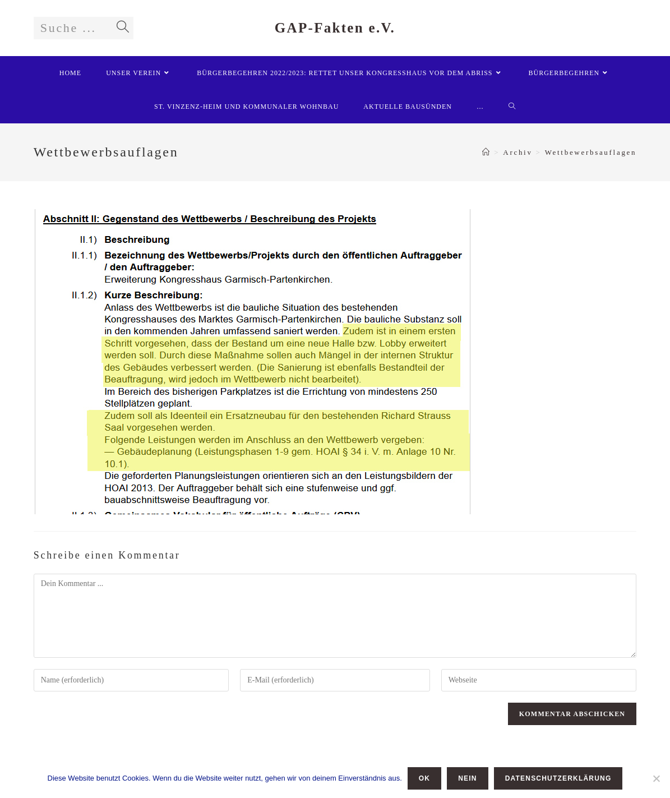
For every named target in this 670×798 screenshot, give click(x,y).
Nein (467, 778)
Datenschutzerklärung (558, 778)
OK (424, 778)
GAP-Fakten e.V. (335, 27)
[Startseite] (486, 152)
